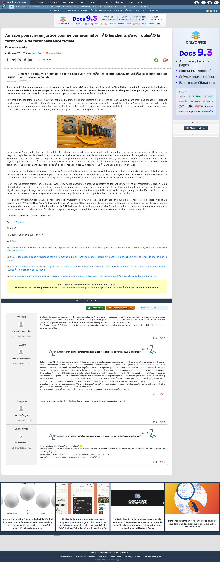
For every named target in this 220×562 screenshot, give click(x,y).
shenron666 (21, 434)
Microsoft (67, 7)
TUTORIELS (54, 11)
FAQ (64, 2)
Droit (131, 2)
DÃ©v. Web (85, 7)
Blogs (72, 2)
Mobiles (135, 7)
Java (76, 7)
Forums (40, 2)
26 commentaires (53, 55)
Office (125, 7)
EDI (94, 7)
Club (140, 2)
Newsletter (94, 2)
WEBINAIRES (73, 11)
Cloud (45, 7)
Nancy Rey (36, 55)
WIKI (138, 11)
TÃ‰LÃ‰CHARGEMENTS (100, 11)
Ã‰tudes (120, 2)
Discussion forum (195, 128)
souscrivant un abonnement (69, 289)
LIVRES (84, 11)
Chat (82, 2)
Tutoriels (53, 2)
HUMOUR (154, 11)
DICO (145, 11)
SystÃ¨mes (145, 7)
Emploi (108, 2)
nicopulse (21, 407)
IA (52, 7)
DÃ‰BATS (129, 11)
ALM (58, 7)
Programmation (105, 7)
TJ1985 (21, 323)
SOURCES (118, 11)
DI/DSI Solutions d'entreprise (28, 7)
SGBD (117, 7)
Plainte (20, 224)
